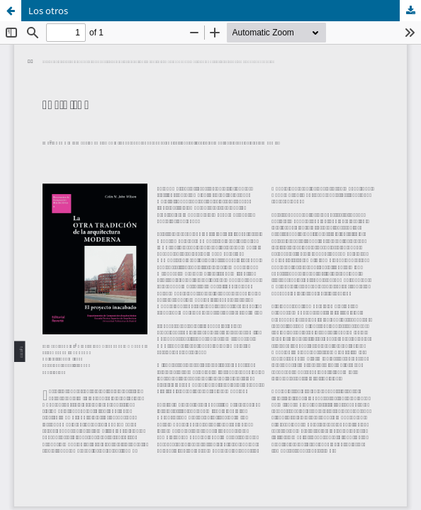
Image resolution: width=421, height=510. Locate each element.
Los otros (48, 10)
